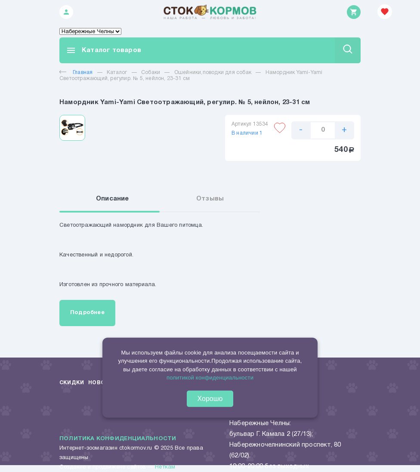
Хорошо (210, 398)
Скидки (71, 382)
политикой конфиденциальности (210, 377)
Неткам (165, 467)
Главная (76, 72)
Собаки (150, 72)
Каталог (117, 72)
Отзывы (210, 199)
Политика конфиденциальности (117, 438)
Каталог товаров (103, 50)
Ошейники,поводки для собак (212, 72)
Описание (112, 199)
